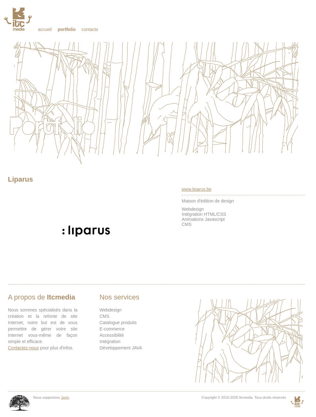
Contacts (90, 29)
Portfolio (67, 29)
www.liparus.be (196, 189)
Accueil (45, 29)
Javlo (65, 397)
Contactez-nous (23, 347)
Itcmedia (18, 19)
